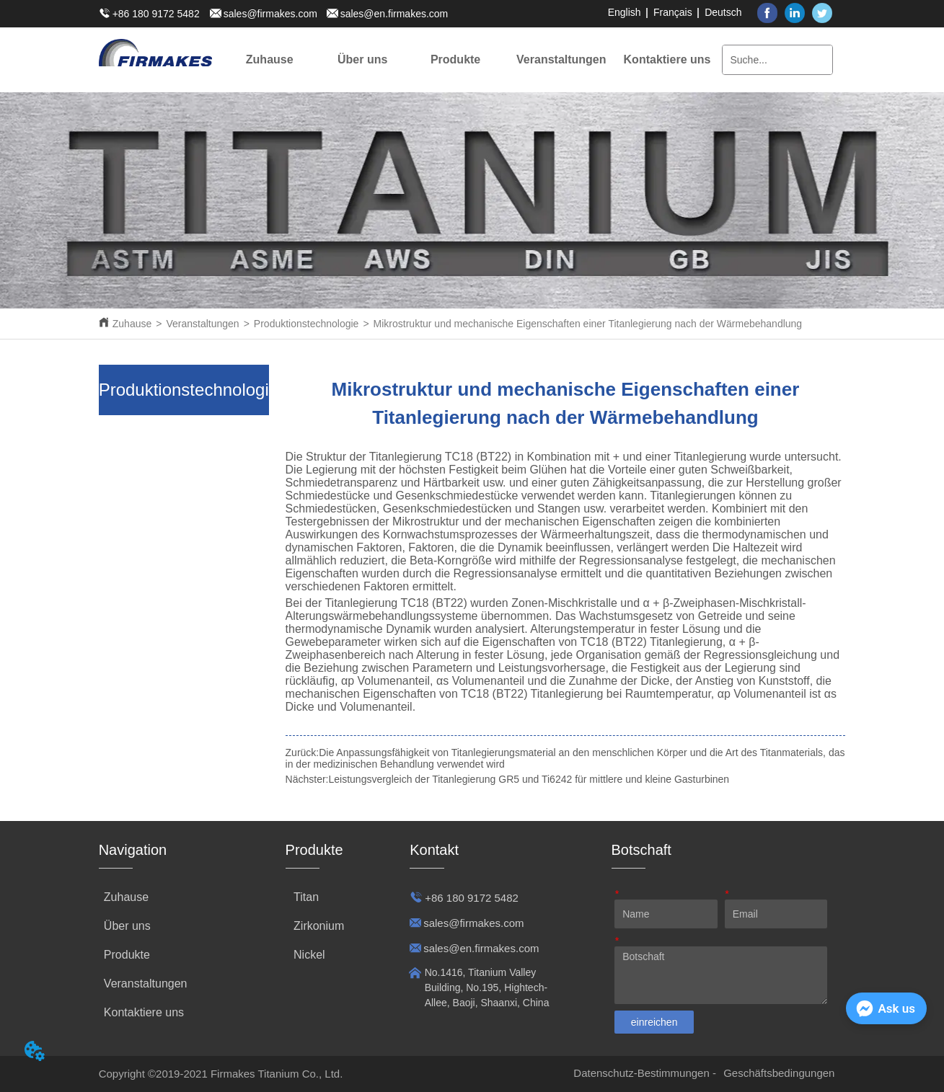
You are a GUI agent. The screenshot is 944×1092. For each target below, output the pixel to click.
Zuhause (132, 323)
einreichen (654, 1022)
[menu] (468, 60)
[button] (362, 60)
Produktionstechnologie (306, 323)
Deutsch (723, 12)
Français (672, 12)
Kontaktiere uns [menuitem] (667, 59)
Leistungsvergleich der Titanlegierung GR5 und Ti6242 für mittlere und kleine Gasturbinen (528, 779)
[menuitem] (362, 60)
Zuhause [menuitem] (270, 59)
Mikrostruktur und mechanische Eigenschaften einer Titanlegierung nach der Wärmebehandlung (588, 323)
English (624, 12)
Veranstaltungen (202, 323)
